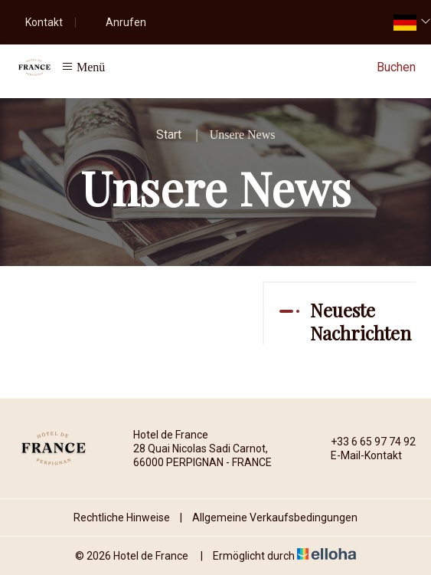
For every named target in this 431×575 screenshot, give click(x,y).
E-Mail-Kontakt (357, 455)
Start (168, 134)
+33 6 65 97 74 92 (364, 442)
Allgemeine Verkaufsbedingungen (275, 517)
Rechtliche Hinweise (121, 517)
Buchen (396, 67)
